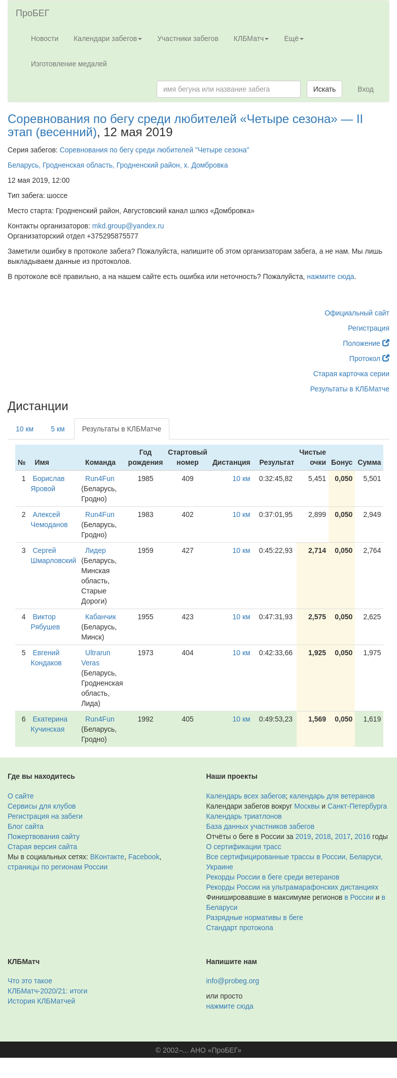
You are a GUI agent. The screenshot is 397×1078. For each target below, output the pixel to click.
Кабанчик (100, 617)
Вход (365, 89)
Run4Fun (100, 478)
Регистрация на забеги (45, 816)
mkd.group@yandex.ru (128, 226)
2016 (362, 836)
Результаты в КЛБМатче (349, 389)
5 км (57, 429)
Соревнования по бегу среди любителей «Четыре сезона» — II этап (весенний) (185, 125)
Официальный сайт (356, 313)
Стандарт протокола (239, 928)
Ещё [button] (294, 38)
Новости (44, 38)
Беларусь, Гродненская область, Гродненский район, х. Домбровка (118, 165)
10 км (24, 429)
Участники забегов (188, 38)
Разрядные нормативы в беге (254, 917)
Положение (366, 343)
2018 (323, 836)
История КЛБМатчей (41, 1001)
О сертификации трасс (243, 847)
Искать (324, 89)
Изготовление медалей (69, 64)
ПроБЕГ (33, 13)
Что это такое (30, 981)
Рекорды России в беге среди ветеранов (273, 877)
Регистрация (368, 328)
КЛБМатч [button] (251, 38)
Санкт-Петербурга (357, 806)
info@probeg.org (233, 981)
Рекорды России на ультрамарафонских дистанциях (292, 887)
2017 (342, 836)
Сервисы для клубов (42, 806)
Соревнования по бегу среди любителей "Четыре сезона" (154, 150)
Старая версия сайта (42, 847)
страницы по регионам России (57, 867)
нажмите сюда (330, 276)
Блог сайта (26, 826)
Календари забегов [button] (108, 38)
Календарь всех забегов (246, 796)
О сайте (20, 796)
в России (358, 897)
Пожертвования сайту (44, 836)
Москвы (306, 806)
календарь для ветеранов (332, 796)
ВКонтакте (107, 857)
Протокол (369, 358)
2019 (303, 836)
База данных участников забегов (260, 826)
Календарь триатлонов (244, 816)
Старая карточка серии (351, 374)
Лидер (95, 550)
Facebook (143, 857)
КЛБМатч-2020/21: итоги (47, 991)
